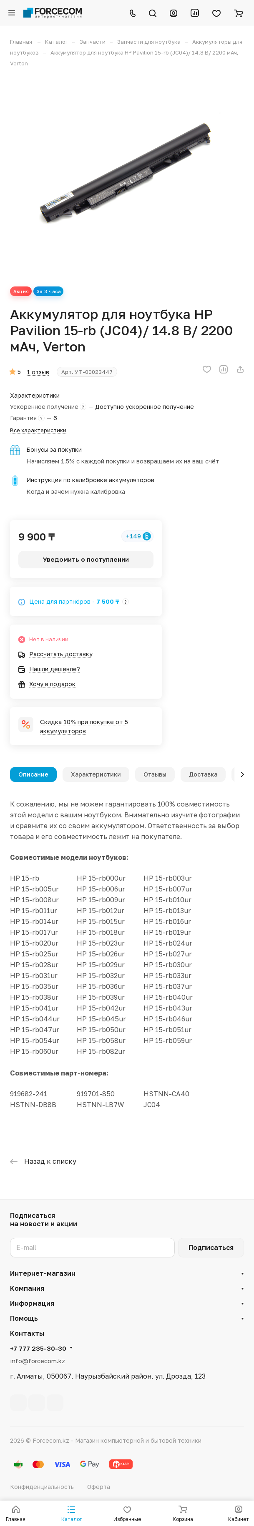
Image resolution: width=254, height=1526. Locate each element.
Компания (27, 1288)
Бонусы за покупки (54, 449)
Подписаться (211, 1247)
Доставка (203, 774)
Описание (33, 774)
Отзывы (154, 774)
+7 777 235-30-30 (38, 1348)
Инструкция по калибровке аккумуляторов (90, 479)
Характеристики (96, 774)
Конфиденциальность (42, 1486)
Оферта (98, 1486)
